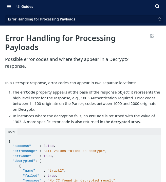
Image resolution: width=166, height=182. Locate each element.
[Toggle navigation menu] (9, 6)
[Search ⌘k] (157, 6)
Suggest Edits (152, 36)
